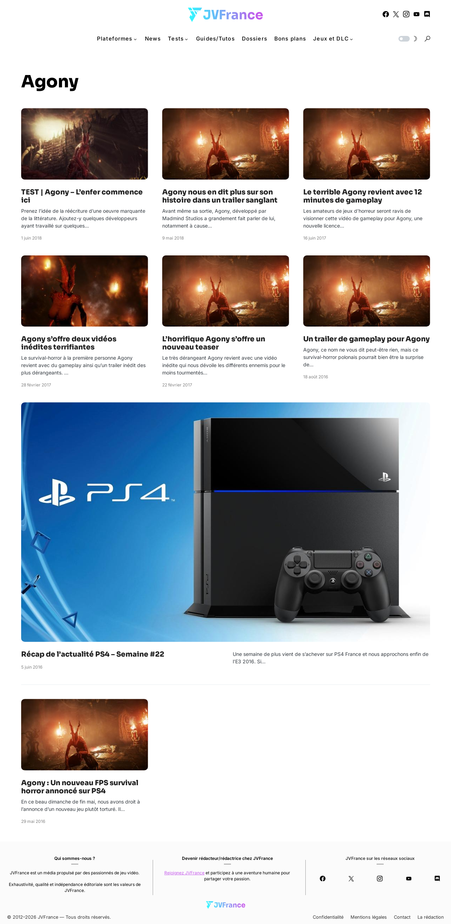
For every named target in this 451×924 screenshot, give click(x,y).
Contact (402, 917)
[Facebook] (386, 14)
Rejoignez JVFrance (184, 872)
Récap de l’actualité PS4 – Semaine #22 (92, 654)
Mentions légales (369, 917)
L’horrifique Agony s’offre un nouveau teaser (213, 343)
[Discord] (427, 14)
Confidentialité (328, 917)
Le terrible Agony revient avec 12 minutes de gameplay (362, 196)
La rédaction (431, 917)
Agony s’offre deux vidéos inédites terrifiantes (68, 343)
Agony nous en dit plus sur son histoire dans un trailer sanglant (220, 196)
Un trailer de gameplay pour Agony (366, 339)
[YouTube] (416, 14)
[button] (407, 38)
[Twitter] (396, 14)
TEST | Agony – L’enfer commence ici (82, 196)
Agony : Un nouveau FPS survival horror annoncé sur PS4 (79, 787)
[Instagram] (406, 14)
